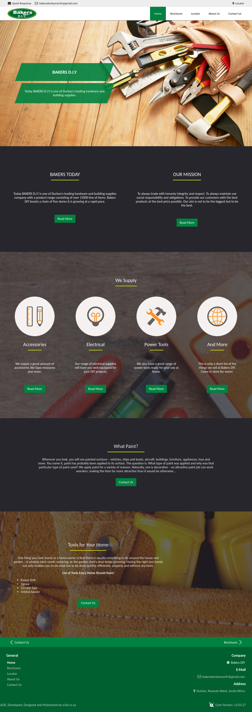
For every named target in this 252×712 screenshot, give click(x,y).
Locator (195, 13)
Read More (65, 219)
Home (158, 13)
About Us (214, 13)
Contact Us (234, 13)
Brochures (176, 13)
